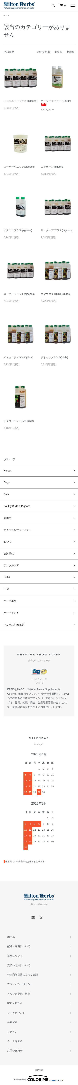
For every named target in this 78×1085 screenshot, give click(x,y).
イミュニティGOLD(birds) (18, 357)
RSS (10, 1003)
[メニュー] (72, 5)
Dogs (7, 482)
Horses (8, 470)
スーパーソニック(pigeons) (19, 166)
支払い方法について (18, 965)
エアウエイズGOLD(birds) (56, 293)
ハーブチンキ (11, 612)
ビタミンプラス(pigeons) (18, 230)
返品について (15, 955)
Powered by (39, 1078)
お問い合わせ (15, 1050)
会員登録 (12, 1022)
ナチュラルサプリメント (18, 529)
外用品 (7, 518)
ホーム (6, 15)
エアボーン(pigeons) (52, 166)
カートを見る (15, 1041)
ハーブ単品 (10, 600)
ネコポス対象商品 (14, 624)
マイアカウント (16, 1012)
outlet (7, 577)
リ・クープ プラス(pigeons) (57, 230)
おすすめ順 (43, 51)
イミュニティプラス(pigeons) (20, 100)
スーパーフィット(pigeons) (19, 293)
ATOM (18, 1003)
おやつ (7, 541)
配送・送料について (18, 946)
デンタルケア (11, 565)
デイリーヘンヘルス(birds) (19, 421)
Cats (6, 494)
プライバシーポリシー (20, 984)
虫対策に (9, 553)
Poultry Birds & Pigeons (17, 506)
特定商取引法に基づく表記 (22, 974)
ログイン (12, 1031)
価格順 (58, 51)
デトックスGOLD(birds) (54, 357)
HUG (6, 589)
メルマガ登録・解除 (18, 993)
